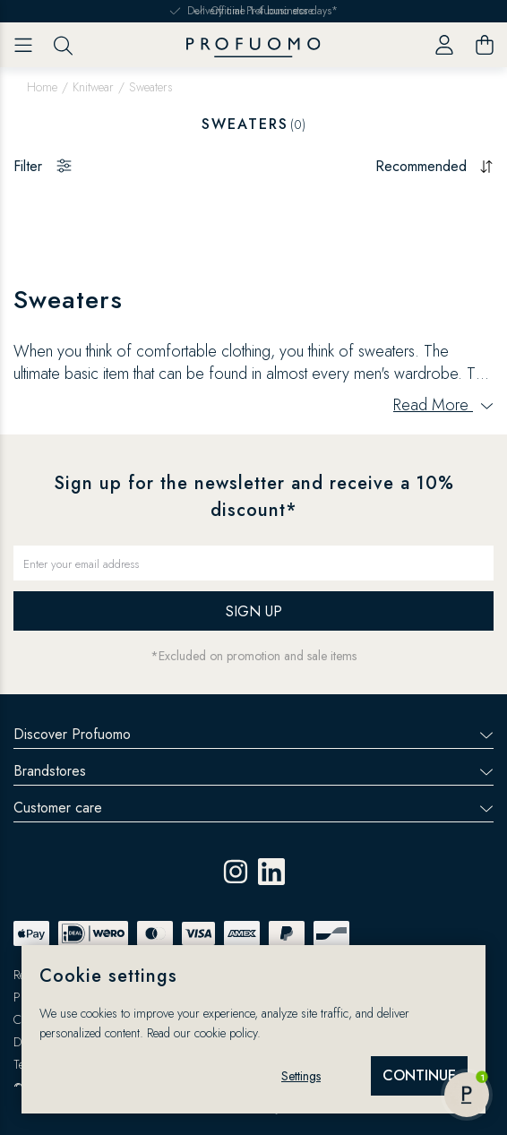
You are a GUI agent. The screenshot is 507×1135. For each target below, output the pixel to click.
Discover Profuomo (253, 734)
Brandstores (253, 771)
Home (42, 87)
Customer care (253, 807)
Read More (443, 405)
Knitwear (93, 87)
